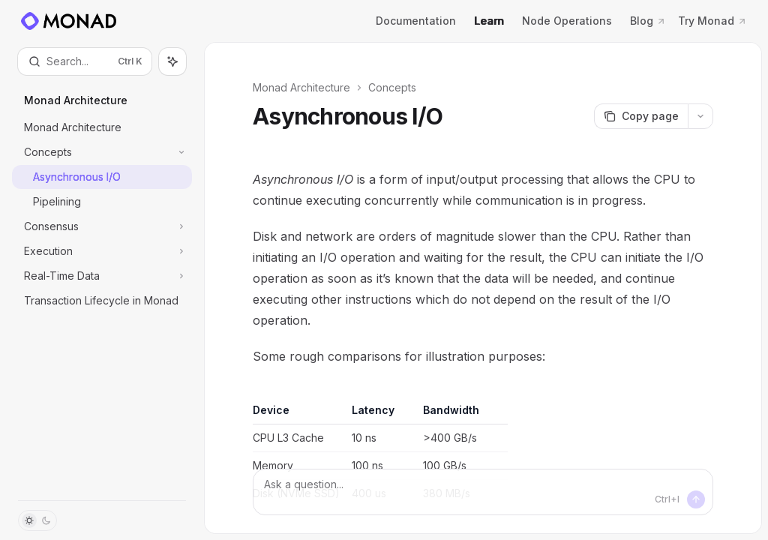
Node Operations (567, 20)
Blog (648, 20)
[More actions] (700, 116)
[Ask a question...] (483, 492)
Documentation (416, 20)
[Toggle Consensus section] (102, 226)
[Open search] (85, 61)
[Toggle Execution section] (102, 251)
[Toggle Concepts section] (102, 152)
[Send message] (696, 499)
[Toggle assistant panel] (172, 61)
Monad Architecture (301, 87)
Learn (489, 20)
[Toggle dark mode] (37, 520)
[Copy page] (641, 116)
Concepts (392, 87)
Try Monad (712, 20)
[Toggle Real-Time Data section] (102, 276)
